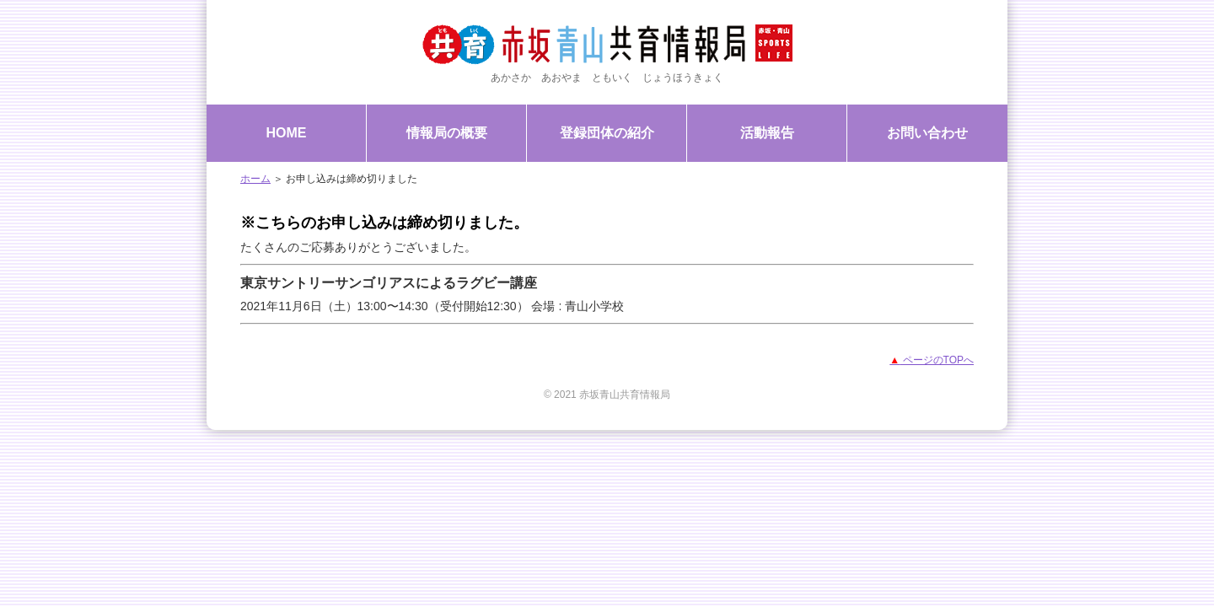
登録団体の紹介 (607, 133)
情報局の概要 (446, 133)
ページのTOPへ (931, 360)
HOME (286, 133)
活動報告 (767, 133)
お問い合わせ (927, 133)
